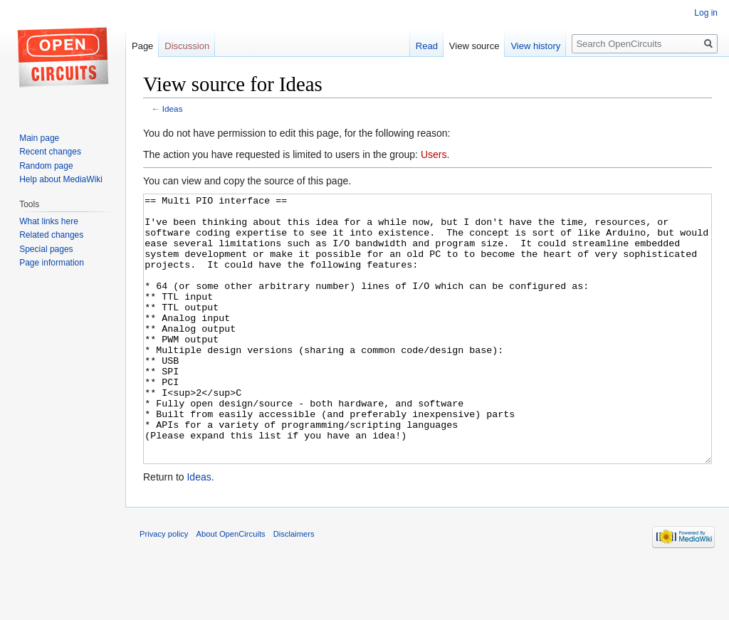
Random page (46, 166)
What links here (48, 221)
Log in (706, 13)
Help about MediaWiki (61, 179)
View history (535, 46)
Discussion (186, 46)
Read (427, 46)
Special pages (46, 249)
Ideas (172, 108)
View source (474, 46)
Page (142, 46)
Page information (51, 263)
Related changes (51, 235)
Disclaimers (294, 587)
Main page (39, 138)
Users (434, 154)
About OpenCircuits (231, 587)
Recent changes (50, 152)
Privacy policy (164, 587)
